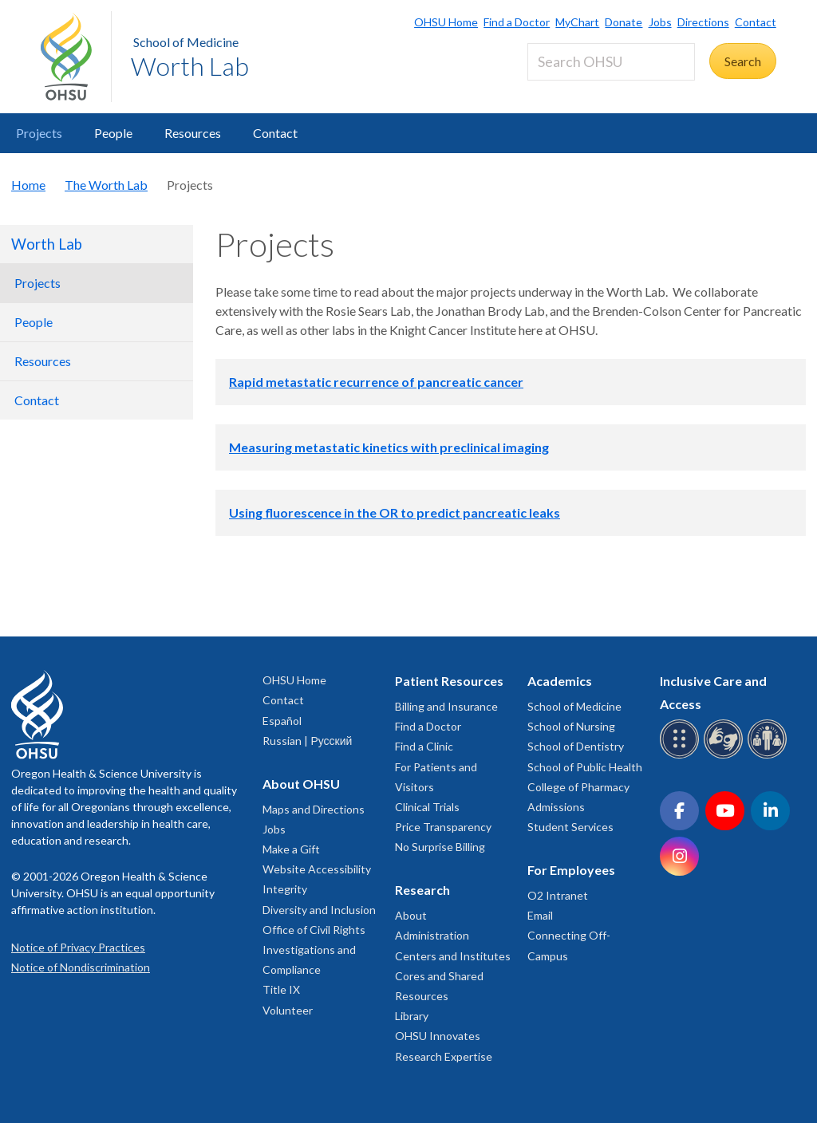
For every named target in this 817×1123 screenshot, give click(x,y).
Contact (755, 22)
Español (282, 720)
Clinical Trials (427, 807)
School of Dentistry (575, 746)
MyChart (577, 22)
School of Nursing (571, 726)
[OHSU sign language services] (726, 755)
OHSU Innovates (437, 1035)
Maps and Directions (313, 809)
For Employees (571, 869)
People (113, 132)
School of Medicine (186, 41)
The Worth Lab (106, 184)
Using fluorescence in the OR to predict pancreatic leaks (394, 512)
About (411, 915)
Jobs (660, 22)
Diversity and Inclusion (319, 909)
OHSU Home (446, 22)
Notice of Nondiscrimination (80, 967)
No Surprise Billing (440, 846)
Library (411, 1016)
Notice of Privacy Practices (78, 947)
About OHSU (301, 783)
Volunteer (287, 1010)
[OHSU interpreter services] (769, 755)
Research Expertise (443, 1056)
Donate (623, 22)
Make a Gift (291, 849)
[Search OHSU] (611, 62)
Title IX (281, 989)
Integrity (284, 889)
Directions (703, 22)
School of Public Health (584, 767)
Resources (192, 132)
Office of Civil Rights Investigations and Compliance (313, 949)
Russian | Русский (307, 740)
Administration (432, 935)
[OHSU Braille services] (682, 755)
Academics (559, 680)
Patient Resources (449, 680)
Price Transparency (443, 826)
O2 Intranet (557, 895)
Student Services (570, 826)
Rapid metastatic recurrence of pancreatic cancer (376, 381)
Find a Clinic (424, 746)
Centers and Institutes (453, 956)
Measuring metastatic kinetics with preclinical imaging (389, 447)
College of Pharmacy (578, 787)
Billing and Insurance (446, 706)
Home (28, 184)
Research (422, 889)
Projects (39, 132)
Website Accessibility (316, 869)
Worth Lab (190, 65)
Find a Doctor (516, 22)
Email (540, 915)
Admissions (556, 807)
